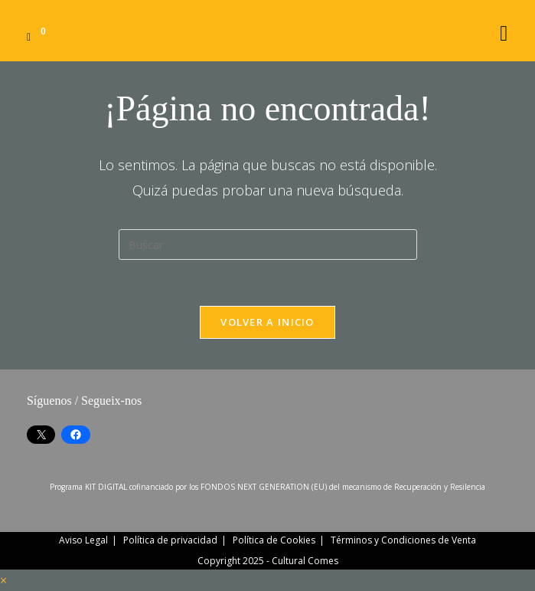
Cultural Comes (305, 560)
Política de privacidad (170, 540)
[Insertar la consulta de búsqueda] (268, 244)
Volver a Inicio (267, 322)
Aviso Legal (83, 540)
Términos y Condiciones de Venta (403, 540)
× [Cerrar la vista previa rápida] (3, 580)
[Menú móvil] (504, 30)
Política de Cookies (274, 540)
